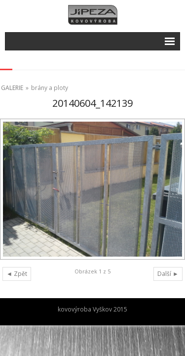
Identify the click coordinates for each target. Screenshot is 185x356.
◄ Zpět (16, 273)
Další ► (168, 273)
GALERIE (12, 88)
